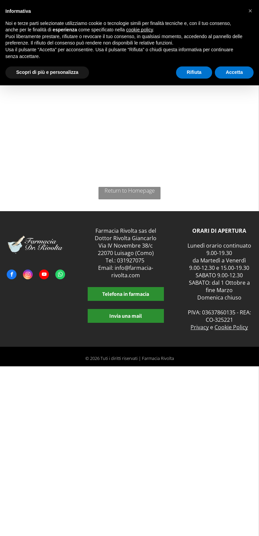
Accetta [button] (234, 72)
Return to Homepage (130, 190)
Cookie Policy (231, 327)
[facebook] (12, 275)
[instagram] (28, 275)
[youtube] (44, 275)
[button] (250, 10)
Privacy (200, 327)
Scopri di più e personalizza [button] (47, 72)
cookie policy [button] (139, 29)
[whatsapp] (60, 275)
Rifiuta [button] (194, 72)
